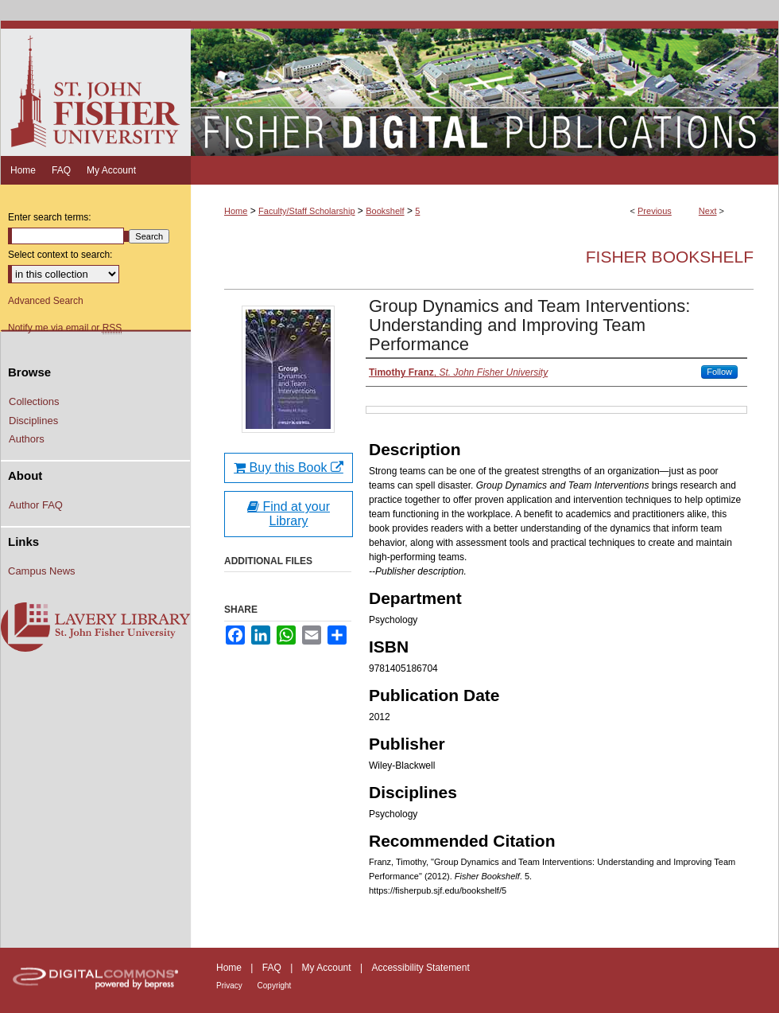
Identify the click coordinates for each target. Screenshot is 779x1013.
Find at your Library (288, 514)
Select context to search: (60, 254)
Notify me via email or (65, 327)
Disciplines (33, 421)
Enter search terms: (49, 217)
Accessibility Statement (420, 967)
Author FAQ (36, 505)
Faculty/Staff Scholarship (306, 211)
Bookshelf (385, 211)
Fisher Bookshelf (670, 256)
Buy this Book (288, 467)
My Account (328, 967)
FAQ (273, 967)
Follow (719, 371)
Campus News (42, 571)
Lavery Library (95, 628)
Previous (655, 211)
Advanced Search (45, 300)
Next (708, 211)
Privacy (230, 985)
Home (235, 211)
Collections (34, 401)
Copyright (275, 985)
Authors (27, 439)
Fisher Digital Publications (484, 88)
